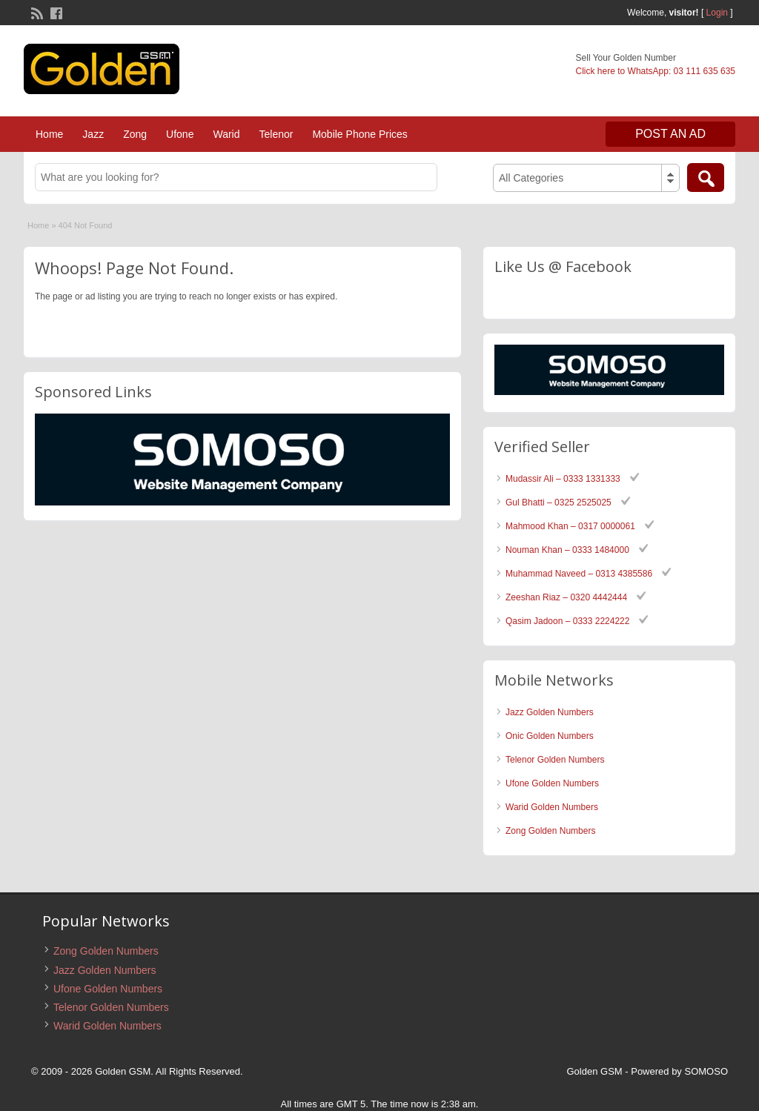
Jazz (93, 134)
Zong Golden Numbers (550, 831)
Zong (135, 134)
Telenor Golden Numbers (555, 760)
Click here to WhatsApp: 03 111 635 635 (655, 71)
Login (717, 12)
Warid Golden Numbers (552, 807)
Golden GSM (595, 1071)
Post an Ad (670, 133)
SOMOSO (706, 1071)
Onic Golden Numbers (550, 736)
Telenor (276, 134)
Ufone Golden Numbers (552, 783)
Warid (226, 134)
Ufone (179, 134)
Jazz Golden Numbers (550, 712)
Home (49, 134)
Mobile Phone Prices (359, 134)
